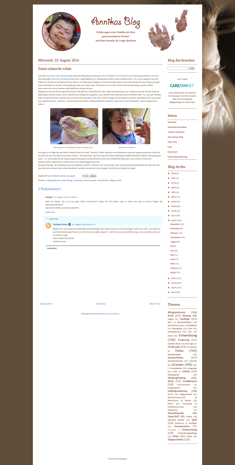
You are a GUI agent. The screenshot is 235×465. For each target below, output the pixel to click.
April (172, 259)
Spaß (194, 419)
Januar (173, 273)
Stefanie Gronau (60, 225)
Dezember (175, 224)
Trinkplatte (172, 430)
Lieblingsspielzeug (177, 391)
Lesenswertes (174, 388)
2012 (173, 292)
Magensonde (115, 180)
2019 (173, 206)
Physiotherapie (176, 413)
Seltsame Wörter (176, 420)
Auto (170, 322)
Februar (174, 268)
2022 (173, 192)
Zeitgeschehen (175, 439)
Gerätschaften (175, 357)
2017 (173, 216)
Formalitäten (191, 347)
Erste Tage (189, 344)
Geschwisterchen (175, 361)
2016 (173, 220)
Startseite (101, 304)
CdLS (190, 329)
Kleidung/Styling (177, 378)
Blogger (123, 459)
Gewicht (193, 361)
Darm (170, 336)
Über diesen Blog (175, 137)
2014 (173, 283)
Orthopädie (187, 404)
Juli (171, 246)
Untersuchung (189, 429)
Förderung (173, 347)
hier (193, 102)
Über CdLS (172, 142)
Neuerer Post (46, 304)
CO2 (190, 332)
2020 (173, 202)
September (175, 237)
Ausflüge (185, 319)
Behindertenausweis (176, 326)
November (175, 229)
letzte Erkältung (62, 79)
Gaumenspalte (89, 180)
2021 (173, 197)
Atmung (186, 315)
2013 (173, 288)
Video (176, 436)
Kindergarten (173, 375)
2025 (173, 178)
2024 (173, 183)
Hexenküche (103, 180)
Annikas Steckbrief (176, 132)
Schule (189, 417)
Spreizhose (179, 423)
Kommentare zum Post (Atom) (105, 314)
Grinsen (178, 365)
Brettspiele (177, 329)
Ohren (170, 404)
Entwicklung (67, 180)
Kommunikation (183, 385)
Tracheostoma (182, 426)
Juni (172, 251)
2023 (173, 188)
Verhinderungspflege (187, 433)
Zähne (189, 436)
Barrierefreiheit (184, 322)
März (172, 264)
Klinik (171, 381)
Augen (171, 319)
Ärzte (171, 315)
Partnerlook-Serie (176, 407)
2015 (173, 278)
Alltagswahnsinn (53, 180)
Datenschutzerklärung (177, 157)
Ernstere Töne (174, 344)
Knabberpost (190, 381)
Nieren (188, 401)
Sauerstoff (173, 416)
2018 (173, 211)
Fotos (179, 351)
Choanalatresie (174, 332)
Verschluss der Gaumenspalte (59, 76)
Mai (172, 255)
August (173, 242)
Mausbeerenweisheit (177, 127)
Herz (195, 365)
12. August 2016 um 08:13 (65, 197)
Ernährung (77, 180)
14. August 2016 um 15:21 (84, 225)
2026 (173, 173)
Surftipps (193, 423)
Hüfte (175, 372)
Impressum (172, 152)
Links (170, 147)
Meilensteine (173, 401)
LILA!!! (171, 394)
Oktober (174, 233)
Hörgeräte (192, 368)
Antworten (50, 212)
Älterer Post (154, 304)
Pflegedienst (173, 410)
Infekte (186, 371)
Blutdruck (193, 325)
